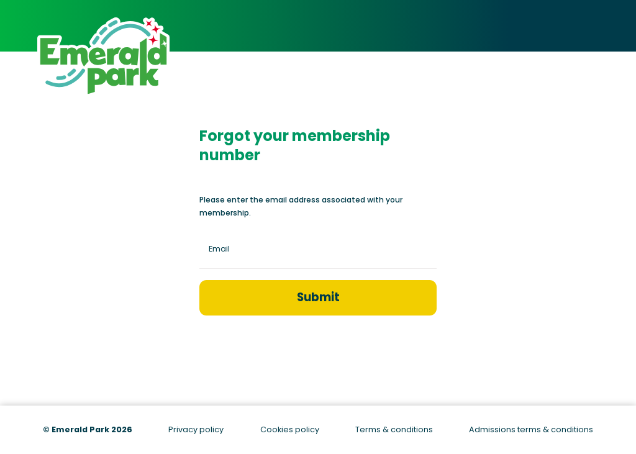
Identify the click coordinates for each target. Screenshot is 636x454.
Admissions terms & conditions (531, 429)
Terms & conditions (394, 429)
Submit (318, 297)
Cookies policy (289, 429)
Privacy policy (196, 429)
